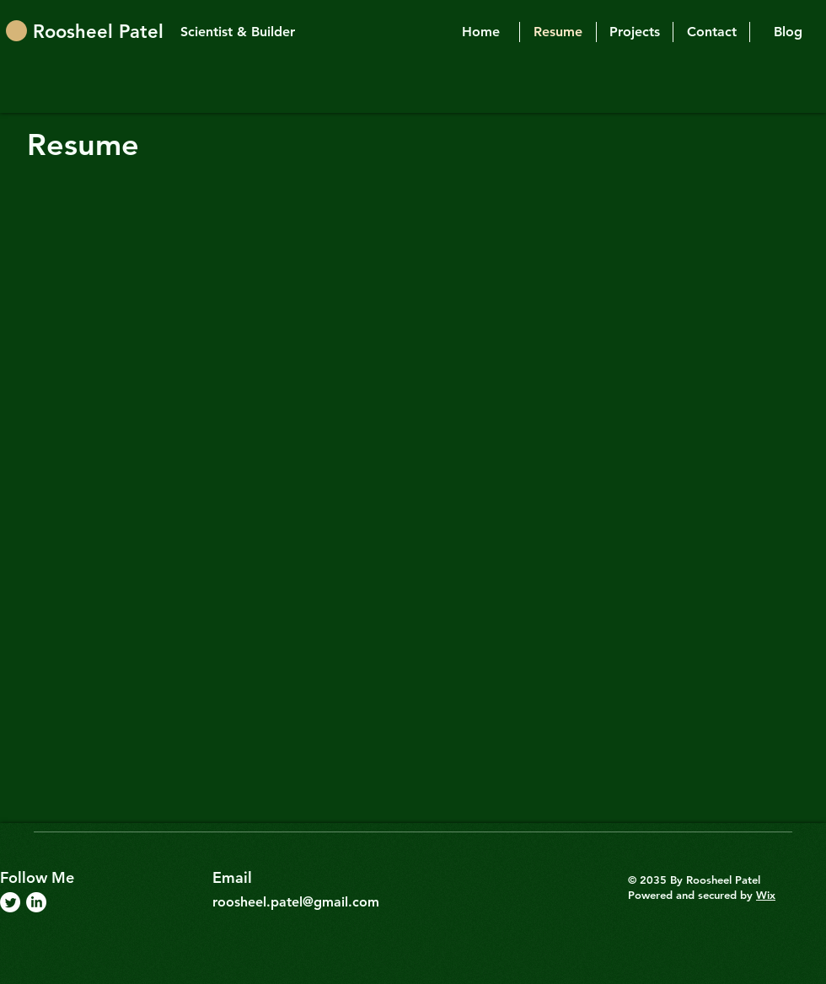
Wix (765, 894)
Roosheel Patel (98, 31)
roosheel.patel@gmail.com (295, 902)
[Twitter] (10, 902)
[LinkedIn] (36, 902)
